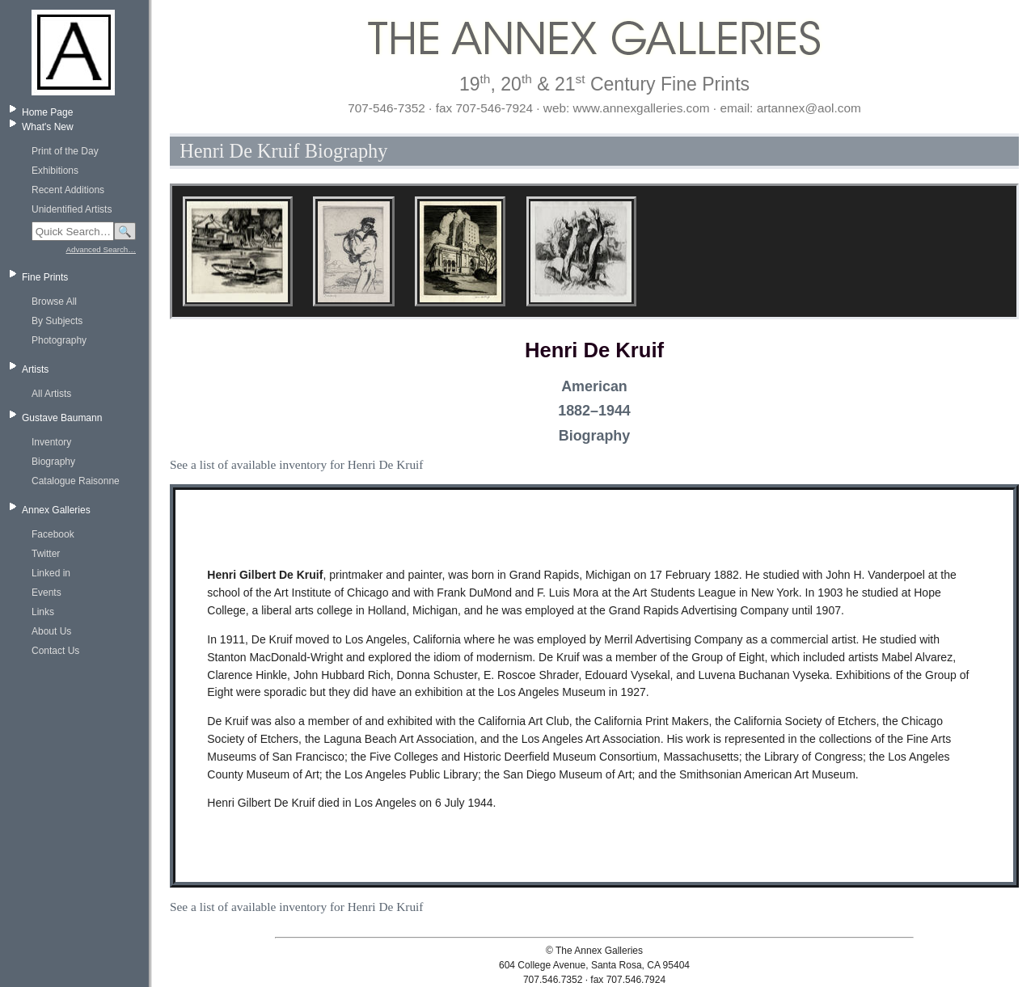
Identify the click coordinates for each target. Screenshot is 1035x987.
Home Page (47, 112)
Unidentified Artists (72, 209)
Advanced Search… (101, 249)
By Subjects (57, 321)
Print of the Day (65, 151)
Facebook (53, 534)
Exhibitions (55, 170)
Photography (59, 340)
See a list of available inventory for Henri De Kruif (296, 464)
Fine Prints (45, 277)
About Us (51, 631)
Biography (53, 461)
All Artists (51, 393)
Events (46, 592)
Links (43, 612)
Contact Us (55, 650)
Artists (35, 369)
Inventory (51, 442)
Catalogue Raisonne (76, 481)
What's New (48, 127)
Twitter (46, 553)
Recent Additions (68, 190)
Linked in (51, 573)
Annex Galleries (56, 510)
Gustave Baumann (62, 418)
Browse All (54, 301)
